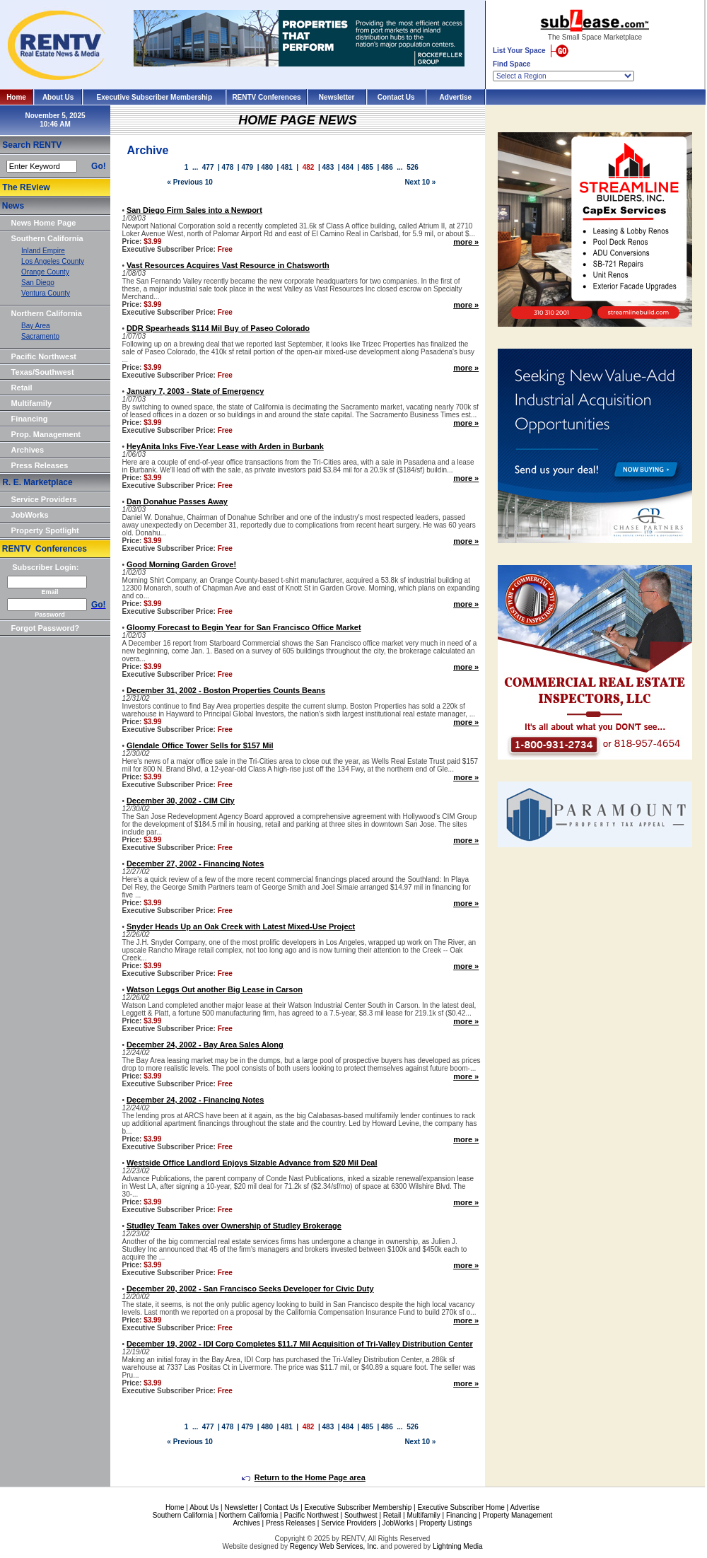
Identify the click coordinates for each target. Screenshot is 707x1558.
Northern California (46, 313)
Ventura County (45, 293)
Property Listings (445, 1523)
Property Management (517, 1515)
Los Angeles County (52, 261)
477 (208, 167)
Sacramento (40, 336)
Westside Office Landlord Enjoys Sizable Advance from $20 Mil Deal (252, 1162)
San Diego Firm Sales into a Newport (194, 210)
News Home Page (43, 223)
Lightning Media (458, 1546)
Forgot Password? (45, 628)
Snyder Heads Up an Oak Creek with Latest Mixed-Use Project (241, 926)
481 (287, 167)
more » (466, 242)
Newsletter (337, 97)
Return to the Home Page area (304, 1477)
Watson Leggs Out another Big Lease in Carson (215, 989)
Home (16, 97)
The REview (25, 187)
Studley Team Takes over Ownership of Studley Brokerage (234, 1225)
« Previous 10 (189, 182)
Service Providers (44, 499)
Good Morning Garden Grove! (181, 564)
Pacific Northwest (43, 356)
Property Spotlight (45, 530)
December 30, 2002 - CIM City (181, 800)
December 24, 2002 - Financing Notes (195, 1099)
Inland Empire (43, 251)
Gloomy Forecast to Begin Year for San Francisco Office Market (244, 627)
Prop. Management (46, 434)
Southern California (47, 238)
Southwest (361, 1515)
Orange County (45, 272)
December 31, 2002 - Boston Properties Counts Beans (226, 690)
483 (328, 167)
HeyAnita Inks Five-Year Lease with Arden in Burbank (225, 446)
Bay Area (35, 326)
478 (228, 167)
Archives (27, 450)
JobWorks (30, 515)
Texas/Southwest (42, 372)
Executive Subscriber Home (460, 1507)
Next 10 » (420, 182)
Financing (29, 418)
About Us (58, 97)
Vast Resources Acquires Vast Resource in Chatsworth (228, 265)
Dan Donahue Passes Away (177, 501)
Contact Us (396, 97)
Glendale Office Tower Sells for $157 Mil (200, 745)
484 (347, 167)
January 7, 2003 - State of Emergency (195, 391)
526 (413, 167)
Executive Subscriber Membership (154, 97)
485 (367, 167)
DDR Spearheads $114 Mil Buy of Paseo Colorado (218, 328)
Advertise (456, 97)
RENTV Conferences (266, 97)
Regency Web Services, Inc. (334, 1546)
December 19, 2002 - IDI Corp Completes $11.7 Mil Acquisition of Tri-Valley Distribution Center (300, 1343)
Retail (22, 387)
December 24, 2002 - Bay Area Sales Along (205, 1044)
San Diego (37, 282)
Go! (98, 166)
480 (267, 167)
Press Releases (40, 465)
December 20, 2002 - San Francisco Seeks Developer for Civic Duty (250, 1288)
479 (247, 167)
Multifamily (31, 403)
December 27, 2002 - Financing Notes (195, 863)
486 (387, 167)
